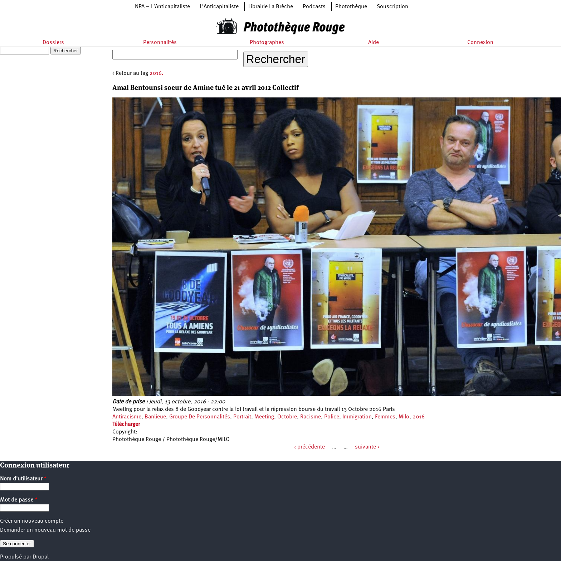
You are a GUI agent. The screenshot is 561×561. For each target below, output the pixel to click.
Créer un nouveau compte (31, 521)
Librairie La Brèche (270, 7)
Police (331, 417)
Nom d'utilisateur (23, 479)
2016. (157, 73)
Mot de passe (19, 500)
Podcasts (314, 7)
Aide (373, 42)
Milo (404, 417)
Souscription (392, 7)
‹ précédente (309, 447)
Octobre (287, 417)
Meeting (264, 417)
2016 (419, 417)
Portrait (242, 417)
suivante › (367, 447)
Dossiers (53, 42)
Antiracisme (126, 417)
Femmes (385, 417)
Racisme (310, 417)
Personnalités (160, 42)
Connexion (480, 42)
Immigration (357, 417)
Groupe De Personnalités (199, 417)
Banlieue (155, 417)
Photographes (267, 42)
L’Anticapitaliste (219, 7)
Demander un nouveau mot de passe (45, 530)
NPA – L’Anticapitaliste (162, 7)
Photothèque (351, 7)
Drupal (41, 557)
